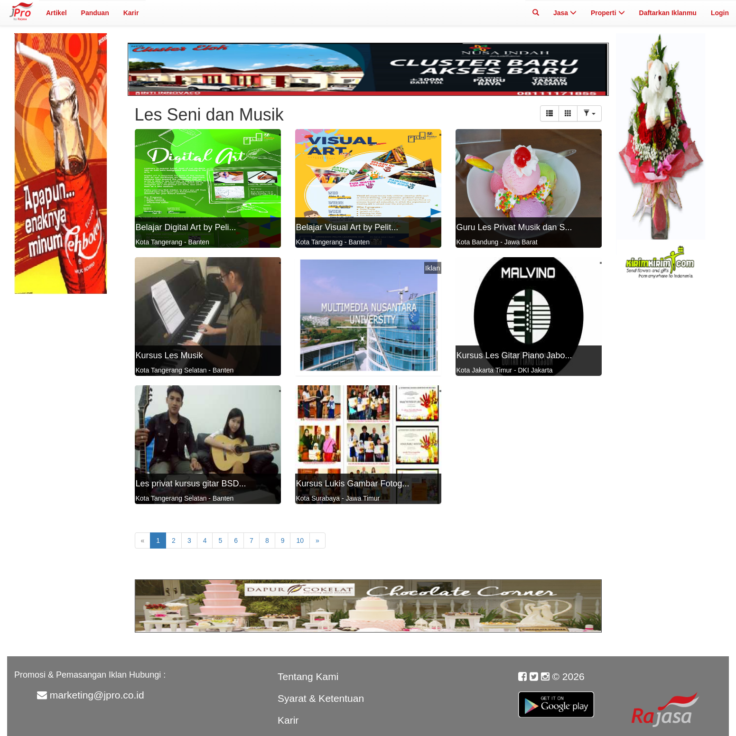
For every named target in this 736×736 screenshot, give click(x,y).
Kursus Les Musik (169, 355)
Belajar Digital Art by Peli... (186, 227)
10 (300, 540)
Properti (608, 13)
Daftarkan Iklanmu (668, 13)
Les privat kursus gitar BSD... (191, 483)
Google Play (556, 699)
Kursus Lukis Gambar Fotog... (353, 483)
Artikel (56, 13)
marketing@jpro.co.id (97, 694)
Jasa (565, 13)
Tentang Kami (308, 676)
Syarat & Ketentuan (321, 698)
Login (720, 13)
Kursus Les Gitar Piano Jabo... (514, 355)
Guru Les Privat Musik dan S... (514, 227)
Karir (131, 13)
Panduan (95, 13)
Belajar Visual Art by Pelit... (347, 227)
